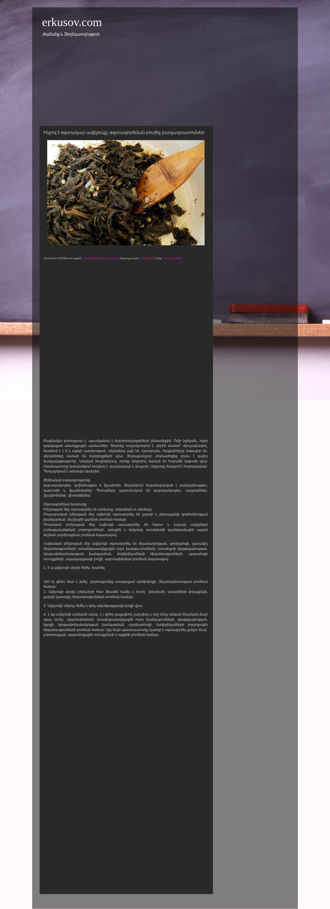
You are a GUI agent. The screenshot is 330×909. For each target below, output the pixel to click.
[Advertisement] (165, 84)
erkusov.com (72, 22)
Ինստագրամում (172, 258)
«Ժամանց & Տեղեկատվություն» (100, 258)
